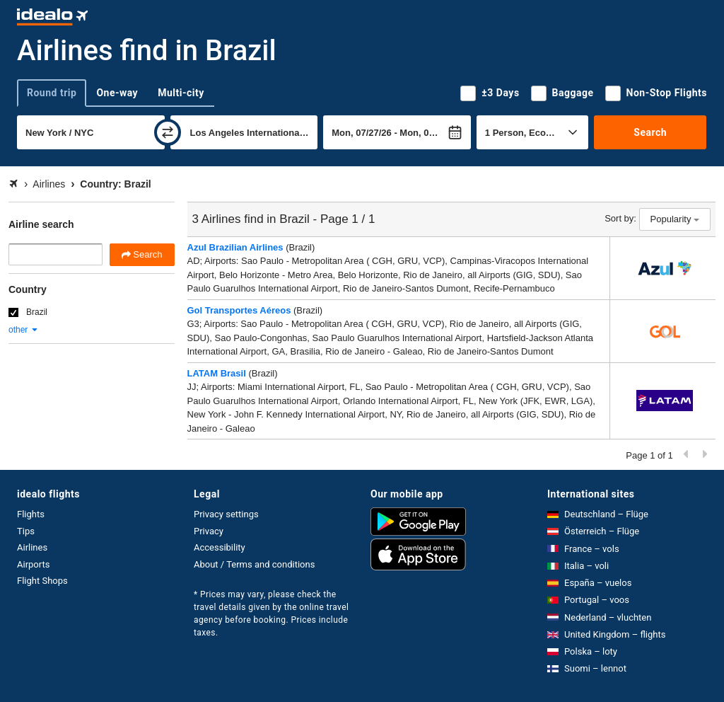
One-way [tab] (117, 92)
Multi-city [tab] (181, 92)
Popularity (674, 219)
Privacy (208, 531)
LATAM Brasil (216, 373)
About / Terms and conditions (254, 564)
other (23, 330)
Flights (31, 514)
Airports (33, 564)
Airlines (32, 547)
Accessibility (219, 547)
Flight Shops (42, 580)
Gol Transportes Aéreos (239, 310)
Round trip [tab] (51, 92)
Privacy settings (226, 514)
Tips (26, 531)
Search (650, 132)
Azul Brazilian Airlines (235, 247)
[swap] (167, 132)
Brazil (36, 312)
